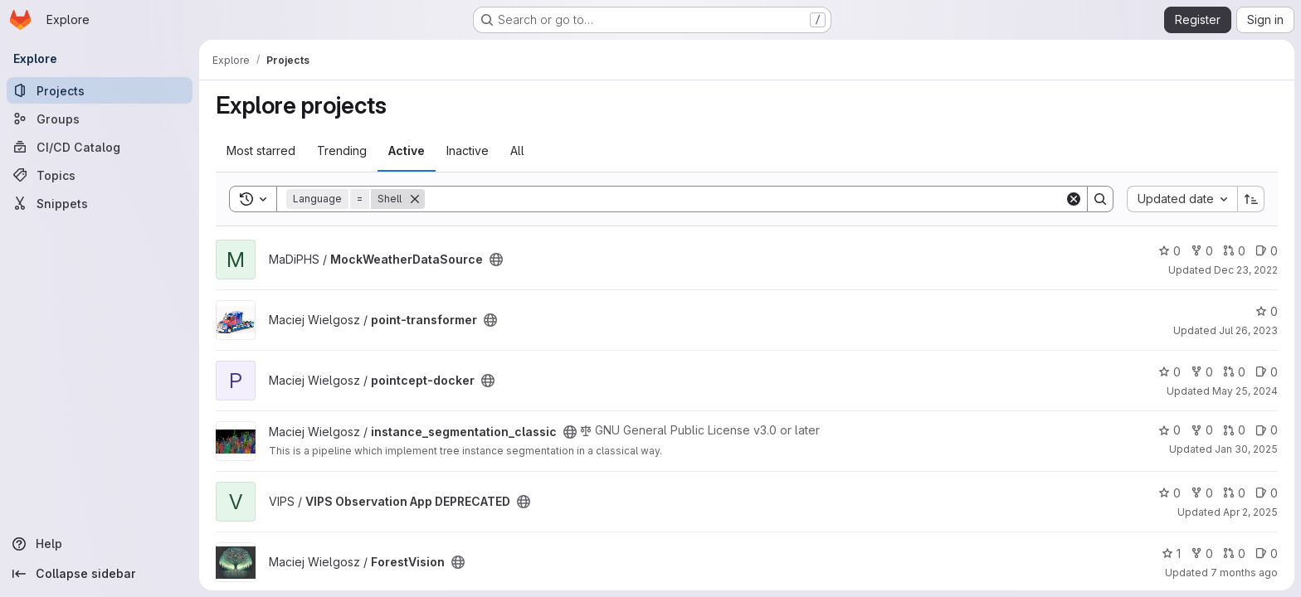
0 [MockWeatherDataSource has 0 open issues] (1266, 251)
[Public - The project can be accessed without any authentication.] (496, 259)
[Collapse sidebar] (99, 574)
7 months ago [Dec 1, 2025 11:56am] (1244, 572)
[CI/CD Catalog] (99, 146)
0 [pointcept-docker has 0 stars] (1169, 372)
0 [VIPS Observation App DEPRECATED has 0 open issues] (1266, 493)
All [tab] (517, 150)
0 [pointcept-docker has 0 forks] (1202, 372)
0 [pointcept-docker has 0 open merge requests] (1234, 372)
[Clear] (1074, 199)
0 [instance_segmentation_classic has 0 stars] (1169, 430)
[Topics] (99, 175)
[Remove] (415, 199)
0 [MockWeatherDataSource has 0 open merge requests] (1234, 251)
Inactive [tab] (467, 150)
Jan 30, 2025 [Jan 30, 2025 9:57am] (1246, 449)
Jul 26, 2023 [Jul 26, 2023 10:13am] (1248, 330)
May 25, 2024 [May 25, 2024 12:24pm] (1245, 391)
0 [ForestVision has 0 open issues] (1266, 553)
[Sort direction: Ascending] (1251, 199)
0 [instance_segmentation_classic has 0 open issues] (1266, 430)
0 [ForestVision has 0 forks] (1202, 553)
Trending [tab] (342, 150)
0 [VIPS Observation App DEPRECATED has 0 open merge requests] (1234, 493)
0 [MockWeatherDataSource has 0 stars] (1169, 251)
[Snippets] (99, 203)
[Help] (99, 544)
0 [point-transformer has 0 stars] (1266, 311)
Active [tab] (406, 150)
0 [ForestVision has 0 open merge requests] (1234, 553)
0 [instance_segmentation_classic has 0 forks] (1202, 430)
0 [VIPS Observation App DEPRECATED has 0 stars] (1169, 493)
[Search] (744, 199)
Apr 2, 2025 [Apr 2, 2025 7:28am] (1250, 512)
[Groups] (99, 118)
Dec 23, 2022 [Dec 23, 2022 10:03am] (1246, 270)
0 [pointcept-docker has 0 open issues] (1266, 372)
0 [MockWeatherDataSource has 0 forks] (1202, 251)
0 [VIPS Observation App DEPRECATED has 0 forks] (1202, 493)
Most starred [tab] (261, 150)
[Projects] (99, 90)
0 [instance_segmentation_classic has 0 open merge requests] (1234, 430)
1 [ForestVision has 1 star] (1171, 553)
